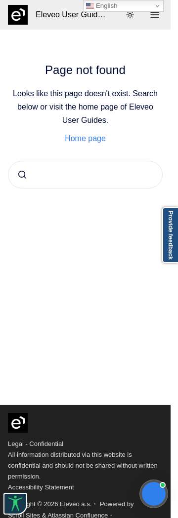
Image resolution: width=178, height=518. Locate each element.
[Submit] (22, 175)
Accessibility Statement (41, 487)
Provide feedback (170, 235)
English (101, 6)
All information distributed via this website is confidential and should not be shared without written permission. (83, 465)
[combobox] (85, 174)
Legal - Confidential (35, 443)
